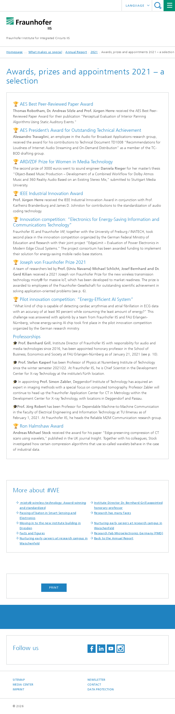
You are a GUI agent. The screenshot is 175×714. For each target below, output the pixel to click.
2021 (94, 52)
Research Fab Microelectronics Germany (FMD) (128, 533)
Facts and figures (32, 533)
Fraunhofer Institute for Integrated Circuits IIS (38, 38)
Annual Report (76, 52)
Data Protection (101, 689)
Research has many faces (112, 513)
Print (54, 587)
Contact (94, 684)
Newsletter (97, 679)
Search (158, 5)
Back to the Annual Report (114, 538)
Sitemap (19, 679)
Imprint (18, 689)
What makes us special (45, 52)
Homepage (14, 52)
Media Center (23, 684)
